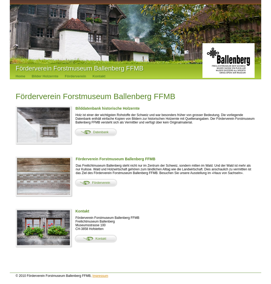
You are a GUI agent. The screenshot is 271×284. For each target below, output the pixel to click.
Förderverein (75, 76)
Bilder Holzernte (45, 76)
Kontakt (98, 76)
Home (20, 76)
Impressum (100, 276)
